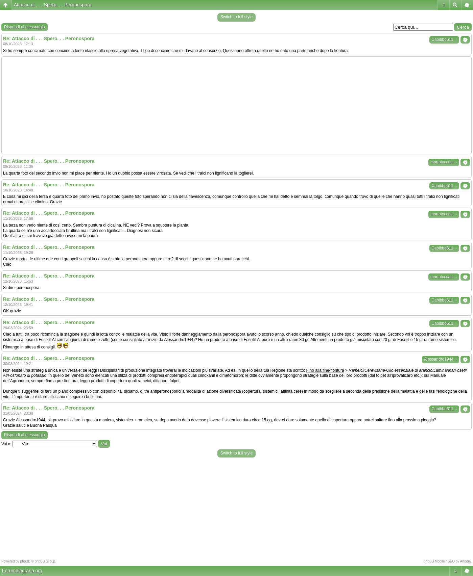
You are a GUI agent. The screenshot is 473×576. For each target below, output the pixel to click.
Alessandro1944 (440, 359)
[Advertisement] (237, 105)
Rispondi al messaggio (24, 27)
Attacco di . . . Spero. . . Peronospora (53, 4)
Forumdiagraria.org (22, 570)
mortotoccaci (443, 162)
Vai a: (6, 444)
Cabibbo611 (444, 39)
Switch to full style (236, 17)
